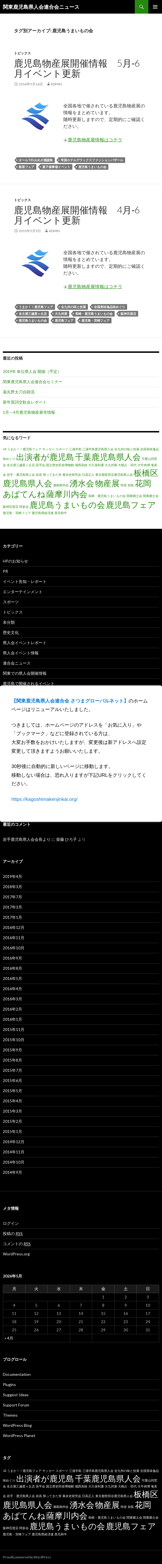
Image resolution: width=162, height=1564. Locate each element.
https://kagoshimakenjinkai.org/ (44, 799)
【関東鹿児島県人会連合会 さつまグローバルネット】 (70, 701)
